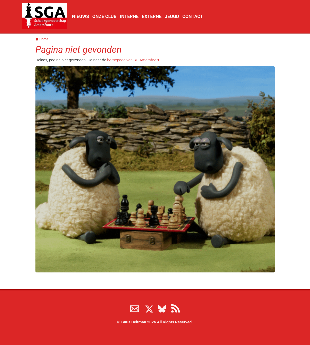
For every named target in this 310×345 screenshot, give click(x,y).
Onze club (104, 16)
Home (41, 39)
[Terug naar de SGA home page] (44, 16)
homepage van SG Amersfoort (133, 60)
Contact (192, 16)
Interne (129, 16)
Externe (151, 16)
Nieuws (80, 16)
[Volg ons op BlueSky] (161, 308)
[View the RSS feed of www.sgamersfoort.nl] (175, 308)
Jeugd (172, 16)
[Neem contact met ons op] (134, 308)
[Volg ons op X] (148, 308)
